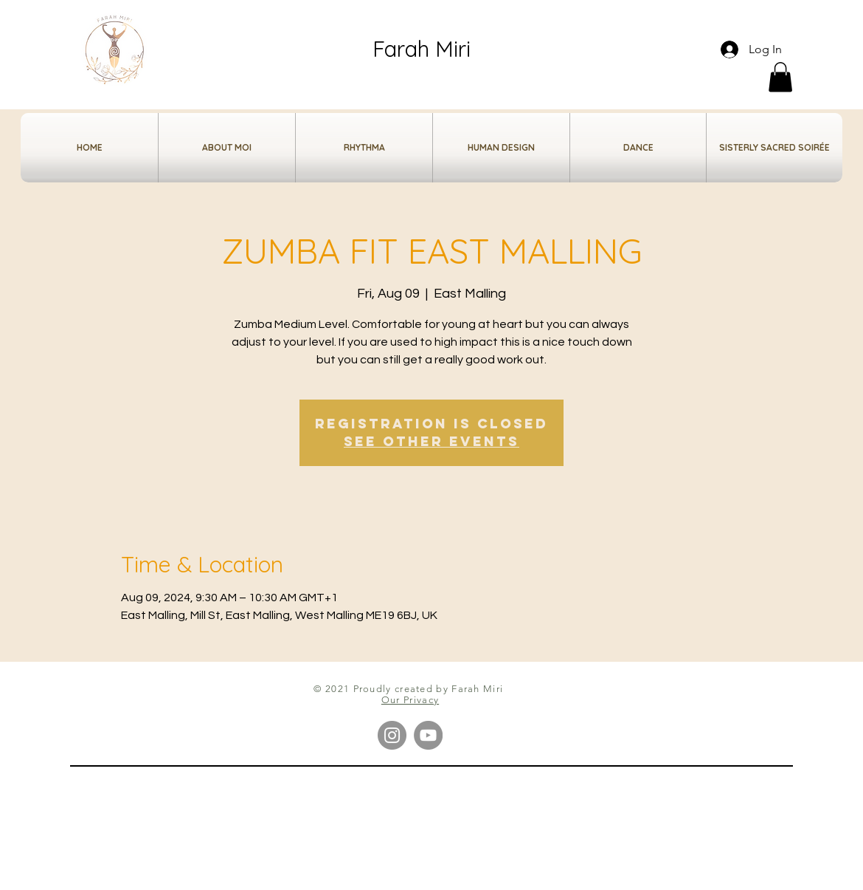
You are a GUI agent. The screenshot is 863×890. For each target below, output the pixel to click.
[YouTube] (428, 735)
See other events (431, 441)
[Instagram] (392, 735)
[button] (780, 77)
